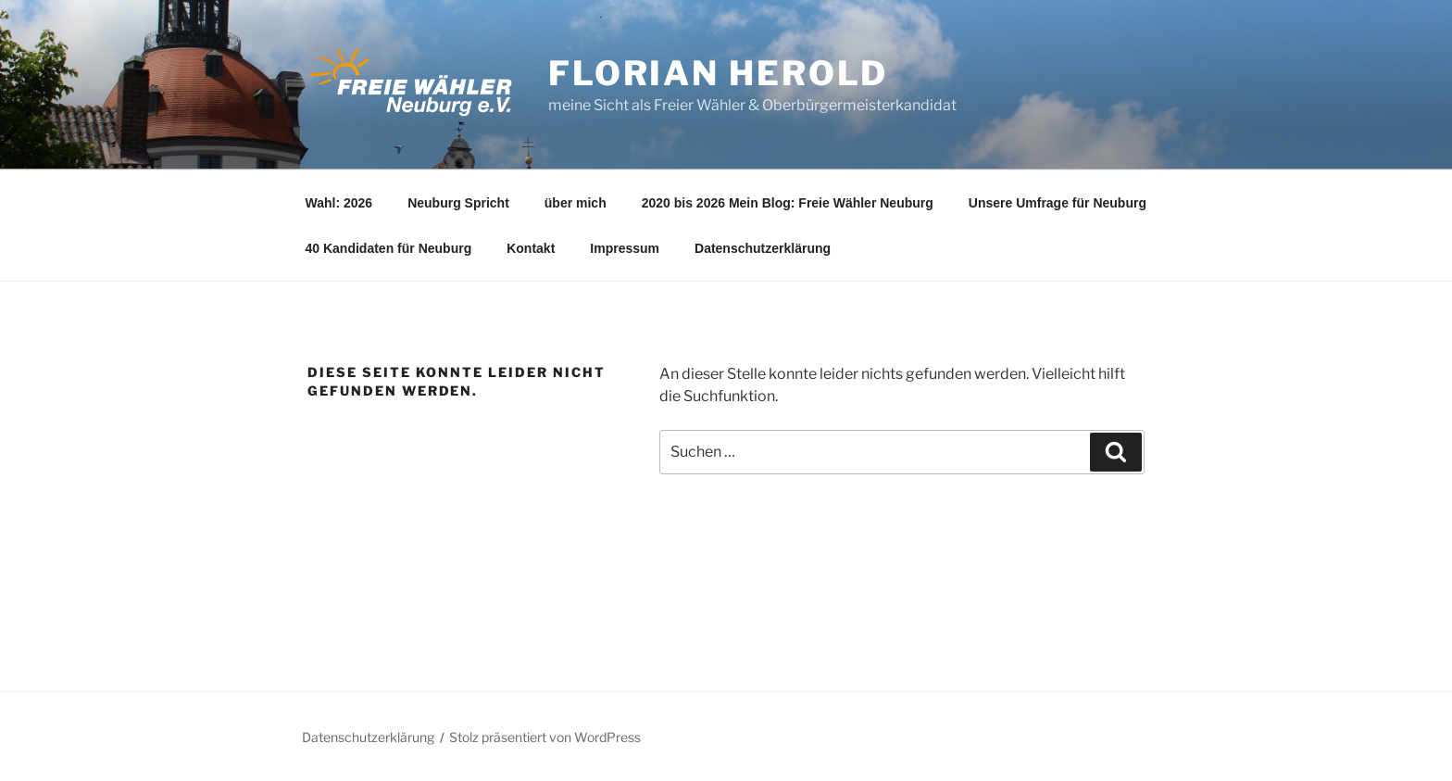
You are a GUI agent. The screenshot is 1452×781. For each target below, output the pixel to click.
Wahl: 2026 (339, 202)
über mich (575, 202)
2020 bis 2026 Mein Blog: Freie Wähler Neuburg (787, 202)
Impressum (624, 248)
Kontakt (531, 248)
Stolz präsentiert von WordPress (545, 737)
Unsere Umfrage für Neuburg (1057, 202)
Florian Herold (718, 73)
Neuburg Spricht (458, 202)
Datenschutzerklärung (763, 248)
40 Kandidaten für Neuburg (389, 248)
